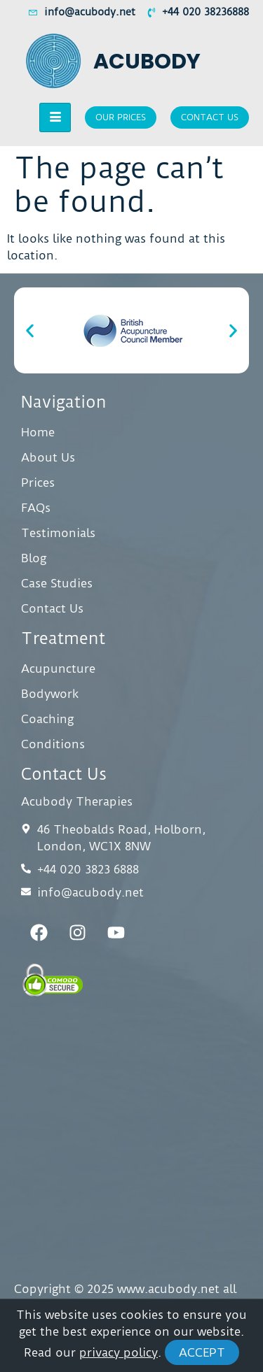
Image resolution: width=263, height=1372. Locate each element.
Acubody (147, 61)
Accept (202, 1352)
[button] (30, 330)
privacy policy (118, 1352)
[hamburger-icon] (55, 117)
